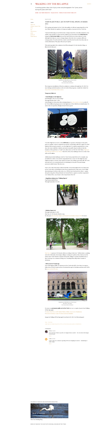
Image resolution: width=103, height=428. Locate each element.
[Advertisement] (67, 389)
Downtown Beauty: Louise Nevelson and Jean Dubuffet (59, 313)
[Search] (89, 3)
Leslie (50, 338)
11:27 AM (53, 338)
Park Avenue (33, 31)
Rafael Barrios (34, 36)
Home (36, 12)
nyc (31, 29)
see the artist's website (77, 102)
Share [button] (32, 19)
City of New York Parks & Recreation (54, 89)
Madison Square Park (35, 26)
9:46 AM (53, 330)
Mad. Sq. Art (48, 253)
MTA (32, 28)
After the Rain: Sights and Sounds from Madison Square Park (67, 215)
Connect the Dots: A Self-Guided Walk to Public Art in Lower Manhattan (64, 311)
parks (32, 33)
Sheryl (50, 330)
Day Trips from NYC (44, 12)
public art (33, 34)
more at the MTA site (52, 269)
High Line (33, 24)
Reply (50, 335)
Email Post (50, 322)
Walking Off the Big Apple (51, 3)
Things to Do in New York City (67, 12)
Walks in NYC (54, 12)
